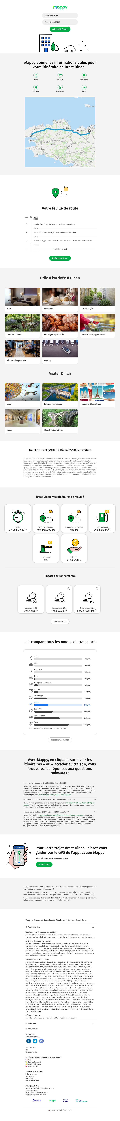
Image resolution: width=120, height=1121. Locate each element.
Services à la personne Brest (58, 981)
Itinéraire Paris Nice (49, 948)
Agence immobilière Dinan (70, 988)
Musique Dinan (66, 997)
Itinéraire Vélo (50, 935)
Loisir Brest (50, 983)
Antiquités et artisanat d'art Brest (74, 983)
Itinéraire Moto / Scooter (49, 937)
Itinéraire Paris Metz (39, 955)
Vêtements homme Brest (38, 985)
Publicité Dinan (36, 1011)
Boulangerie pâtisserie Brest (62, 976)
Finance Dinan (65, 1002)
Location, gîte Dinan (86, 990)
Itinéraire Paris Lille (67, 946)
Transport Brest (31, 967)
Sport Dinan (54, 995)
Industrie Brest (86, 978)
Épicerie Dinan (30, 1009)
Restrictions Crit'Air (52, 1018)
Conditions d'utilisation (33, 1088)
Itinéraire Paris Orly (81, 946)
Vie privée (45, 1088)
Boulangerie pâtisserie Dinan (35, 1000)
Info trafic (29, 1018)
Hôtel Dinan (69, 985)
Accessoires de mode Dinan (70, 1009)
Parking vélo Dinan (66, 995)
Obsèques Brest (85, 964)
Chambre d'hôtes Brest (58, 967)
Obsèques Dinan (60, 990)
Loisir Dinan (56, 997)
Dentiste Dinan (46, 997)
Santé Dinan (82, 992)
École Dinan (35, 1002)
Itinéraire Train (84, 935)
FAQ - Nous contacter (32, 1090)
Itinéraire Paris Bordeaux (34, 946)
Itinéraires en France (49, 944)
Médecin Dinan (44, 995)
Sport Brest (66, 971)
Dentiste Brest (44, 974)
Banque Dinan (84, 1007)
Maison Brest (61, 962)
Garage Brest (51, 962)
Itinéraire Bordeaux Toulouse (83, 948)
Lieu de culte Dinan (42, 1009)
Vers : (52, 22)
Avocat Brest (35, 974)
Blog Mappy (29, 1078)
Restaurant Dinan (80, 985)
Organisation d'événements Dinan (65, 992)
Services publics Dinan (80, 997)
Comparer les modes (60, 740)
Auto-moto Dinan (85, 988)
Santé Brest (85, 969)
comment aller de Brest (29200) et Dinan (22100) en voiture (61, 815)
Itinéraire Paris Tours (32, 951)
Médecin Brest (30, 971)
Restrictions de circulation (68, 1018)
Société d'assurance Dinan (45, 990)
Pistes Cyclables (39, 1018)
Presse (28, 1080)
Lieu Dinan (56, 1007)
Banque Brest (51, 978)
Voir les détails (60, 621)
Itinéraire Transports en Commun (67, 935)
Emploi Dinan (76, 1000)
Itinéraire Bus (63, 937)
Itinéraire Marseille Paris (51, 946)
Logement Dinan (47, 992)
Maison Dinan (35, 988)
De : (51, 15)
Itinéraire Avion (74, 937)
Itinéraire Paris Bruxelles (41, 953)
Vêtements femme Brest (83, 974)
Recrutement (30, 1076)
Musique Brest (76, 971)
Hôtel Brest (29, 962)
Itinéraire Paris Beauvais (59, 953)
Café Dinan (66, 1000)
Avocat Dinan (31, 1004)
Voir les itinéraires (60, 29)
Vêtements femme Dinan (54, 1000)
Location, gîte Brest (43, 967)
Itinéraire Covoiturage (33, 937)
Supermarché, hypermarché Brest (36, 981)
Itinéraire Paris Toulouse (33, 948)
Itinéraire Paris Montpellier (49, 951)
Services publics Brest (67, 974)
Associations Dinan (32, 995)
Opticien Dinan (55, 1009)
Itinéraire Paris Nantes (64, 948)
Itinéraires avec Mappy (33, 944)
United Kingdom (32, 1066)
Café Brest (66, 969)
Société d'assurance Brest (69, 964)
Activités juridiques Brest (56, 985)
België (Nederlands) (33, 1064)
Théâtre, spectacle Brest (33, 976)
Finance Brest (75, 978)
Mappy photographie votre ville (36, 1095)
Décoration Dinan (46, 1007)
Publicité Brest (77, 976)
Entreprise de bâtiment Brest (76, 962)
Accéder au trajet (60, 258)
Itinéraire (29, 935)
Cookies (51, 1088)
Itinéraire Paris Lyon (63, 944)
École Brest (54, 974)
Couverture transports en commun (37, 1092)
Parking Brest (72, 967)
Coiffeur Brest (55, 964)
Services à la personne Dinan (49, 1002)
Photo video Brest (63, 978)
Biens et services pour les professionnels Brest (46, 969)
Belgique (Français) (33, 1062)
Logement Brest (74, 981)
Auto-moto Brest (44, 964)
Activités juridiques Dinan (70, 1007)
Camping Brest (75, 969)
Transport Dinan (73, 990)
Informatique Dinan (63, 1004)
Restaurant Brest (39, 962)
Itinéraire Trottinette (87, 937)
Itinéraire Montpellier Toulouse (70, 951)
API (27, 1050)
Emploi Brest (47, 976)
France (29, 1060)
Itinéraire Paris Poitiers (75, 953)
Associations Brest (42, 971)
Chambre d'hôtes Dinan (33, 992)
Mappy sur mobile (31, 1052)
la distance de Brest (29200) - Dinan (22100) (54, 795)
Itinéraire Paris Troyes (55, 955)
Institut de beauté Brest (38, 978)
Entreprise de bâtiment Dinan (50, 988)
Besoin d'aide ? (32, 1029)
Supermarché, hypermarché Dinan (83, 1002)
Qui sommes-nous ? (32, 1074)
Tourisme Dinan (76, 1004)
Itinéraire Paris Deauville (80, 944)
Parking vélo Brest (55, 971)
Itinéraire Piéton (38, 935)
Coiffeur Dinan (30, 990)
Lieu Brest (59, 983)
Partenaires (35, 1080)
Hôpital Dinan (50, 1004)
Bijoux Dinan (41, 1004)
